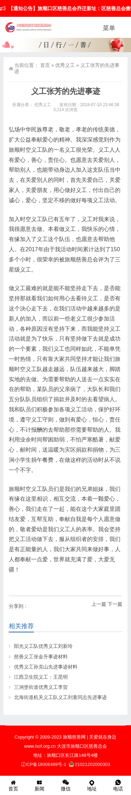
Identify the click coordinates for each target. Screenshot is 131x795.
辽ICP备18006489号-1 (44, 764)
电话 (118, 785)
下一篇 (115, 604)
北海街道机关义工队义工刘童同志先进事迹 (60, 697)
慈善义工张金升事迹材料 (41, 656)
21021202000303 (89, 764)
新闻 (39, 785)
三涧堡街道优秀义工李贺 (41, 687)
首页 (45, 65)
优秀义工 (65, 65)
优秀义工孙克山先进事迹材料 (46, 667)
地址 (92, 785)
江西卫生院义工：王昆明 (41, 677)
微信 (65, 785)
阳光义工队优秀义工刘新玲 (43, 646)
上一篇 (99, 604)
